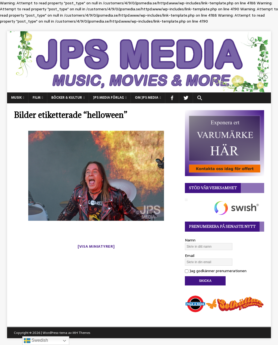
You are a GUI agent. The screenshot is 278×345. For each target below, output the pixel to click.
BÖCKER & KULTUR (66, 97)
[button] (200, 97)
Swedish (36, 340)
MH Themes (81, 332)
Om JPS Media (146, 97)
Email (189, 256)
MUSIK (16, 97)
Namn (190, 240)
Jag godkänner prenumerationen (216, 271)
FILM (36, 97)
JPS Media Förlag (108, 97)
